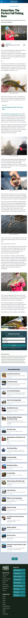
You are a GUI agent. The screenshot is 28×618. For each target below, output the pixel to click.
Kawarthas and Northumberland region (12, 114)
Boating (4, 598)
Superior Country (6, 586)
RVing (4, 612)
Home (11, 6)
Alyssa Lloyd (9, 43)
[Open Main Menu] (2, 1)
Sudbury (4, 582)
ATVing (4, 596)
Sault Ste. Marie (5, 580)
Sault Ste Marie (18, 582)
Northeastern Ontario (6, 578)
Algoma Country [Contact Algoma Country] (18, 579)
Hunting (4, 604)
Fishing (4, 602)
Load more (14, 558)
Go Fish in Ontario (15, 6)
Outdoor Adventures (6, 608)
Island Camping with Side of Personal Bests (12, 108)
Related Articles (4, 105)
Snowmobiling (5, 614)
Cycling (4, 600)
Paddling (4, 610)
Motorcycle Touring (6, 606)
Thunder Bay (5, 588)
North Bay (4, 576)
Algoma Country (5, 575)
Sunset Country (5, 584)
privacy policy (23, 347)
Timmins (4, 590)
